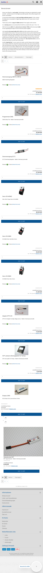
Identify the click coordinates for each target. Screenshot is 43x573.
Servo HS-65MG (6, 236)
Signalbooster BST (9, 457)
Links (6, 535)
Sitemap (4, 528)
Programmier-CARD (7, 116)
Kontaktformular (6, 512)
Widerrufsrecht (6, 496)
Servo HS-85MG (6, 276)
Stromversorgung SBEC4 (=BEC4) (11, 77)
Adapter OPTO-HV (7, 316)
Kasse (4, 526)
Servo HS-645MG (7, 196)
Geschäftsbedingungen (8, 500)
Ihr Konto (4, 523)
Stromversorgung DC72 (8, 156)
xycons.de (31, 554)
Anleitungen (8, 542)
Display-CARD (6, 395)
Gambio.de (19, 554)
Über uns (4, 514)
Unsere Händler (9, 540)
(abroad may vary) (16, 84)
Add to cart (21, 101)
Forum (6, 537)
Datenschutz (5, 503)
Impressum (5, 510)
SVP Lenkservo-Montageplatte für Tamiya (14, 356)
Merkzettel (5, 521)
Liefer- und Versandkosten (9, 498)
